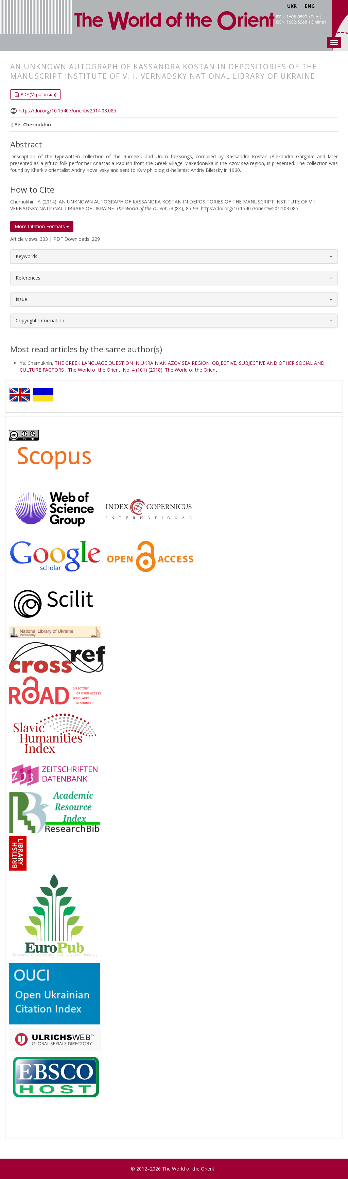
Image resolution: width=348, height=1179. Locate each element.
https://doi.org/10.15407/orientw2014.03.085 (67, 110)
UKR (292, 6)
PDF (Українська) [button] (38, 94)
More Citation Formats (42, 226)
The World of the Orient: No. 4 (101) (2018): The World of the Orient (142, 370)
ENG (310, 6)
